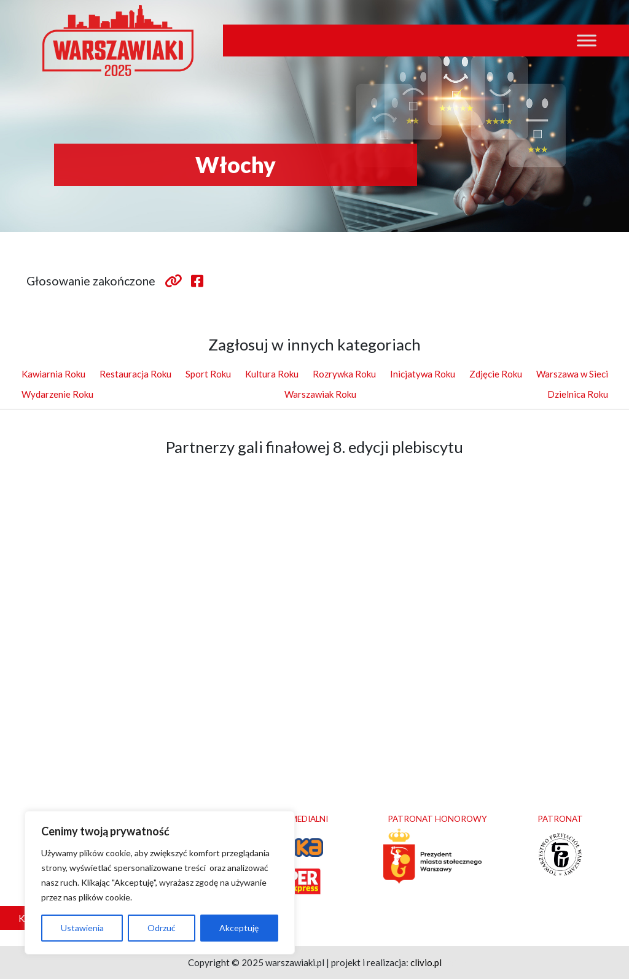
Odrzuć (161, 928)
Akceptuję (239, 928)
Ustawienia (82, 928)
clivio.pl (426, 962)
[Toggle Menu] (586, 40)
